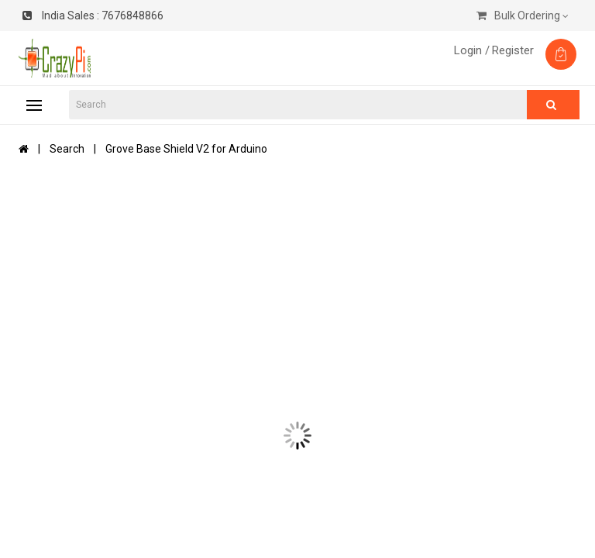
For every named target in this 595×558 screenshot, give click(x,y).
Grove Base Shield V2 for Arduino (186, 149)
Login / (472, 50)
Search (67, 149)
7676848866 (92, 15)
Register (513, 50)
